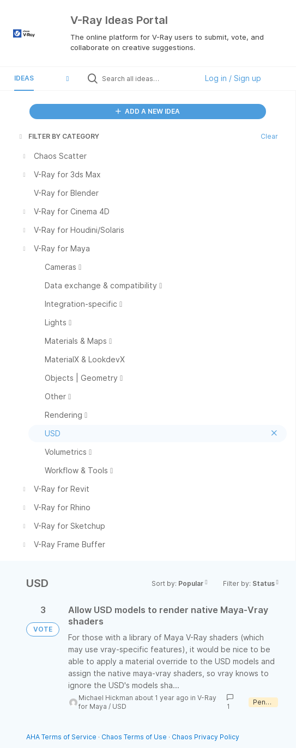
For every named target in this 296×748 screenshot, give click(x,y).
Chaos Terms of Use (134, 737)
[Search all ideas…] (147, 78)
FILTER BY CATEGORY (58, 136)
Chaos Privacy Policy (205, 737)
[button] (67, 78)
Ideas (24, 78)
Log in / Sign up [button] (233, 78)
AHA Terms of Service (62, 737)
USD (119, 706)
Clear (269, 136)
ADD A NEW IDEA (148, 111)
